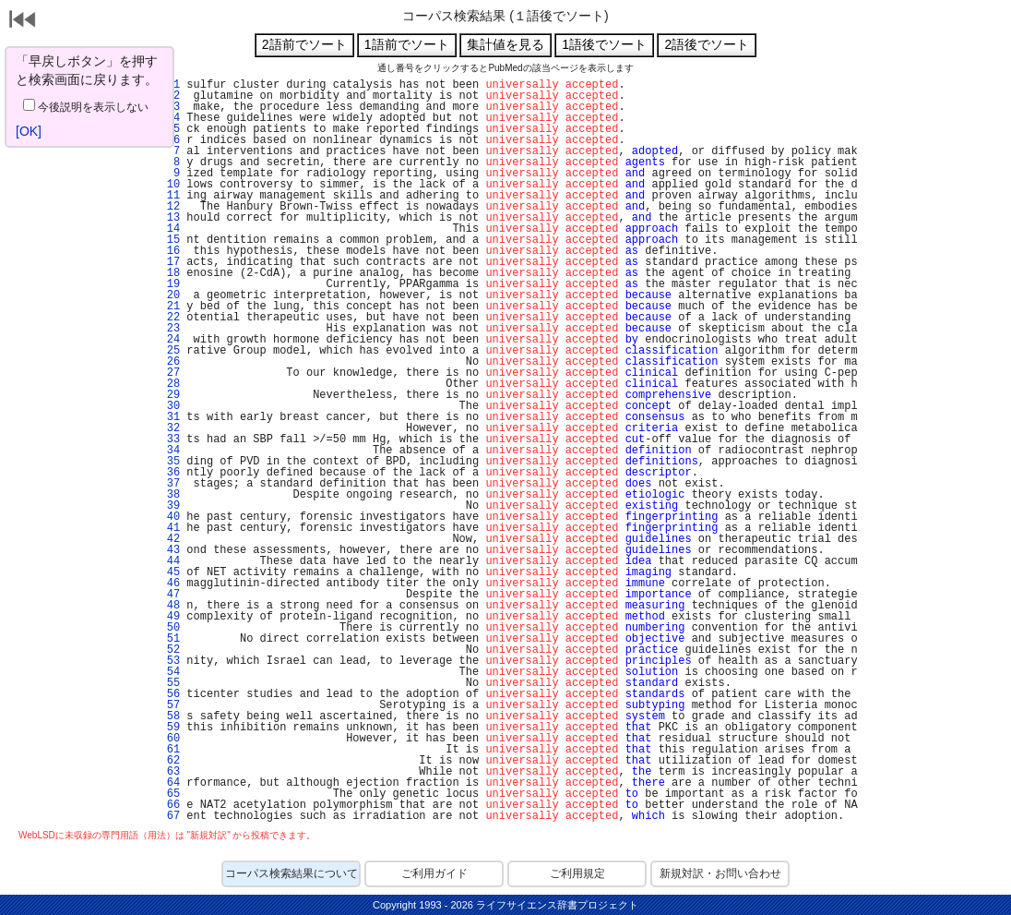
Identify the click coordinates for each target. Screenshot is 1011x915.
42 (169, 539)
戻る (23, 21)
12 (169, 206)
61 (169, 749)
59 (169, 727)
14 (169, 229)
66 (169, 805)
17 (169, 262)
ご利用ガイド (434, 873)
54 (169, 672)
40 (169, 517)
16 (169, 251)
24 (169, 339)
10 (169, 184)
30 (169, 406)
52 (169, 650)
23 (169, 328)
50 (169, 627)
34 (169, 450)
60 (169, 738)
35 (169, 461)
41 (169, 528)
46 (169, 583)
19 (169, 284)
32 (169, 428)
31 (169, 417)
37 (169, 483)
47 (169, 594)
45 (169, 572)
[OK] (29, 131)
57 (169, 705)
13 (169, 217)
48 (169, 605)
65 (169, 794)
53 (169, 661)
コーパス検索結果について (291, 873)
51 (169, 638)
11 (169, 195)
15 (169, 240)
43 (169, 550)
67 (169, 816)
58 (169, 716)
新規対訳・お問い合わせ (720, 873)
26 (169, 361)
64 (169, 783)
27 (169, 373)
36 (169, 472)
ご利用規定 (577, 873)
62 (169, 760)
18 (169, 273)
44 (169, 561)
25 (169, 350)
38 (169, 494)
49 (169, 616)
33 (169, 439)
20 (169, 295)
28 (169, 384)
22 (169, 317)
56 (169, 694)
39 (169, 506)
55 (169, 683)
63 (169, 771)
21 (169, 306)
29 (169, 395)
